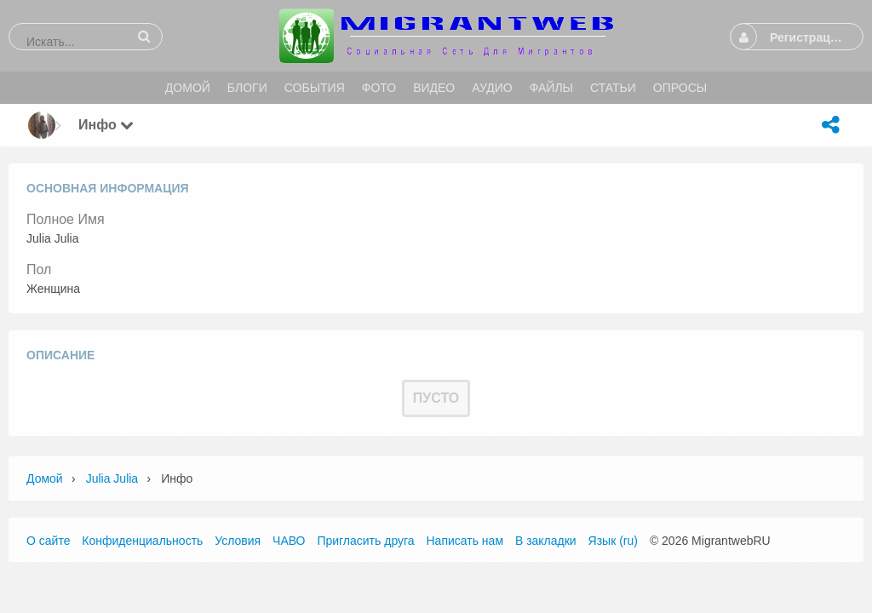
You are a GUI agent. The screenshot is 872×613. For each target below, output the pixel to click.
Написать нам (465, 540)
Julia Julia (112, 478)
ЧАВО (288, 540)
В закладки (546, 540)
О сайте (48, 540)
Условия (238, 540)
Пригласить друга (365, 540)
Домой (44, 478)
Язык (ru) (613, 540)
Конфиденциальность (142, 540)
